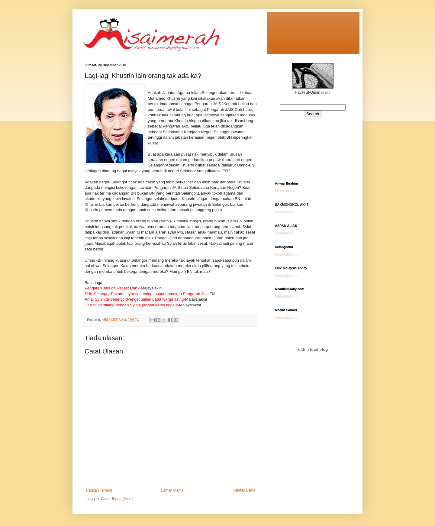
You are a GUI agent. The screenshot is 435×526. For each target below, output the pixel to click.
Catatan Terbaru (99, 490)
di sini (325, 92)
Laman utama (172, 490)
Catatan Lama (244, 490)
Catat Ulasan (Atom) (117, 499)
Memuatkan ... (286, 191)
